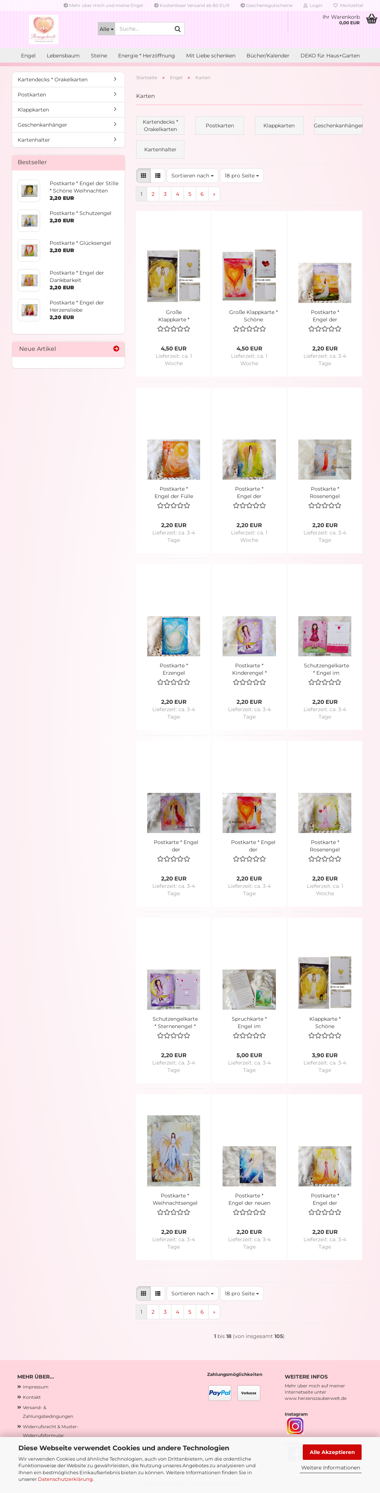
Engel (28, 55)
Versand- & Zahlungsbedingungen (48, 1412)
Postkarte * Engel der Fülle (174, 493)
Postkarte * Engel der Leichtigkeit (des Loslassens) (324, 316)
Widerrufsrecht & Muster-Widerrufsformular (51, 1431)
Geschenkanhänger (42, 124)
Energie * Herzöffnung (146, 55)
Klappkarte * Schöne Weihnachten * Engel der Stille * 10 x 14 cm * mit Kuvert (324, 1023)
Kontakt (32, 1397)
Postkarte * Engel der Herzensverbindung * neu (253, 846)
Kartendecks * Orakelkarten (53, 79)
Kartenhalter (34, 140)
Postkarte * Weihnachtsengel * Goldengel (175, 1199)
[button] (143, 175)
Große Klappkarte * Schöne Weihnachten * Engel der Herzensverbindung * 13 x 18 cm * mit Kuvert (253, 316)
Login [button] (312, 5)
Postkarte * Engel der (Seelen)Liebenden (176, 846)
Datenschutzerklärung (65, 1479)
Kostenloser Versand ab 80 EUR (192, 5)
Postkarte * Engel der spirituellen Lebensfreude (325, 1199)
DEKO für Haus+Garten (330, 55)
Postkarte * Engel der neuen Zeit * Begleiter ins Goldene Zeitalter (249, 1199)
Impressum (36, 1387)
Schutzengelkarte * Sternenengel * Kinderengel (175, 1023)
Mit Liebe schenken (210, 55)
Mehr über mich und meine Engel (103, 5)
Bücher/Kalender (268, 55)
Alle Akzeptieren (332, 1452)
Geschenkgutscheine (266, 5)
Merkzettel (348, 5)
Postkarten (32, 94)
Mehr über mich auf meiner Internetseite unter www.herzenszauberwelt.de (316, 1392)
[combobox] (193, 175)
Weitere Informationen (330, 1467)
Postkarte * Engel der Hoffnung (249, 493)
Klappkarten (33, 109)
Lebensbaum (63, 55)
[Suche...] (106, 28)
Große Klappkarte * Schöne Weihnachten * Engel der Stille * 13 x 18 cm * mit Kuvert (173, 316)
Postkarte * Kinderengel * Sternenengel (249, 669)
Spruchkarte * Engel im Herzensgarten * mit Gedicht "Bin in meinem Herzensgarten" (249, 1023)
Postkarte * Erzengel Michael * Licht (173, 669)
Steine (99, 55)
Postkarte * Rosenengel (325, 493)
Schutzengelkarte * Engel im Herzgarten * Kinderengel (326, 669)
